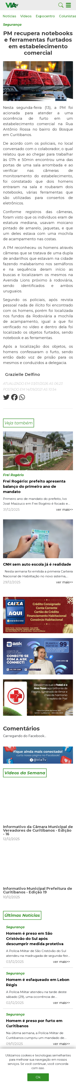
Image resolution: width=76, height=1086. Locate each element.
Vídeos (26, 16)
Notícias (9, 16)
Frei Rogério (13, 475)
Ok (38, 1077)
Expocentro (45, 16)
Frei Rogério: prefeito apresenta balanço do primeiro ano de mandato (34, 486)
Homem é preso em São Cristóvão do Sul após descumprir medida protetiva (34, 938)
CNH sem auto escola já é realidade (37, 564)
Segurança (12, 25)
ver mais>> (64, 510)
